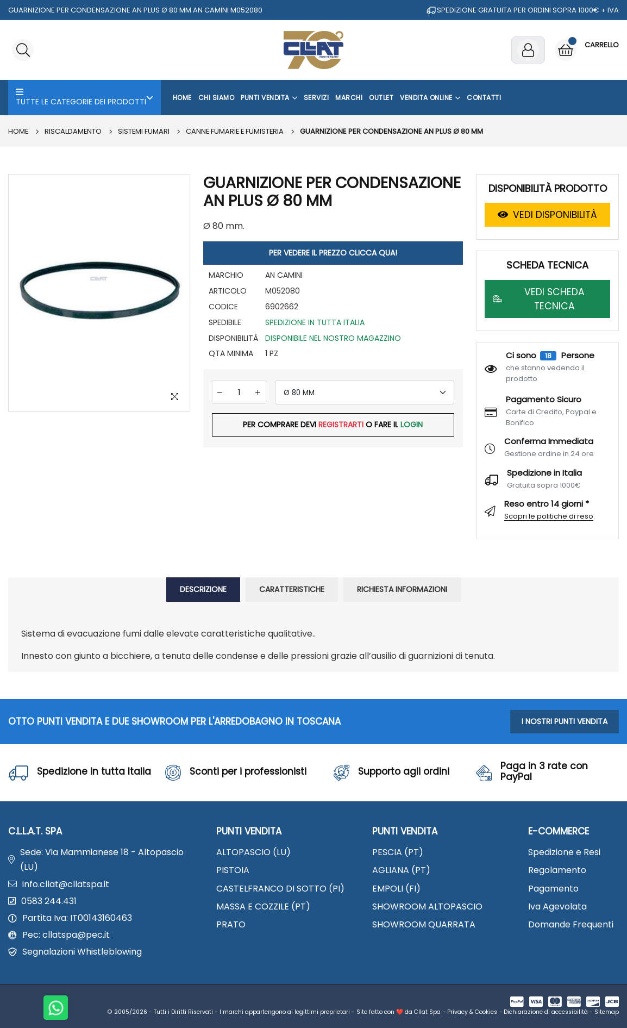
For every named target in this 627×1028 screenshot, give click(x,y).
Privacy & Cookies (472, 1012)
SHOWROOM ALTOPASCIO (427, 906)
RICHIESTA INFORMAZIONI (402, 589)
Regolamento (557, 870)
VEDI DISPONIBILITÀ (547, 214)
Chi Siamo (216, 97)
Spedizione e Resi (564, 852)
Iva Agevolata (557, 906)
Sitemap (606, 1012)
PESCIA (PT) (397, 852)
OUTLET (381, 97)
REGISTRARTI (340, 424)
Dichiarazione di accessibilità (546, 1012)
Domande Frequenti (570, 924)
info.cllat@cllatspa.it (65, 884)
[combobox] (364, 392)
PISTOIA (232, 870)
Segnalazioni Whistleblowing (82, 951)
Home (182, 97)
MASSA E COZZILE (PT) (263, 906)
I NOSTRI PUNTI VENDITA (564, 721)
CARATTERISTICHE (291, 589)
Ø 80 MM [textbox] (299, 393)
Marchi (348, 97)
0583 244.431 (49, 901)
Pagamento (553, 888)
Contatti (484, 97)
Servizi (316, 97)
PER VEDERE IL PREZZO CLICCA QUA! (333, 252)
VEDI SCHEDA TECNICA (539, 299)
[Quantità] (239, 392)
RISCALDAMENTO (74, 131)
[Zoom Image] (175, 396)
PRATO (231, 924)
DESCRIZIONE (203, 589)
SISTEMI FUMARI (145, 131)
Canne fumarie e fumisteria (237, 131)
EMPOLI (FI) (396, 888)
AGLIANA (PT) (401, 870)
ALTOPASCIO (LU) (253, 852)
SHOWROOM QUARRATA (423, 924)
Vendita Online (430, 98)
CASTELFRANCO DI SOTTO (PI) (280, 888)
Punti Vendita (269, 98)
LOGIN (411, 424)
